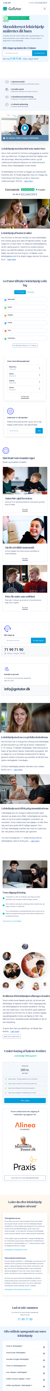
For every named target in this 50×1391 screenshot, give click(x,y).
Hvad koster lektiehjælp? (16, 1355)
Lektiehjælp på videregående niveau (17, 1252)
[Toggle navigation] (44, 9)
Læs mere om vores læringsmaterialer (25, 1180)
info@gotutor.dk (30, 691)
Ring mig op (40, 53)
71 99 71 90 (15, 58)
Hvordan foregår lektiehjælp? (18, 1362)
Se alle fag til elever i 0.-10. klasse (25, 346)
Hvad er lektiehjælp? (14, 1349)
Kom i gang (25, 1103)
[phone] (17, 53)
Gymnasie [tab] (30, 292)
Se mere (25, 512)
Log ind (7, 2)
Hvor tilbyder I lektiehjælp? (17, 1375)
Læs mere (28, 181)
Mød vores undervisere (11, 1039)
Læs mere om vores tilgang (12, 923)
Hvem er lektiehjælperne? (16, 1368)
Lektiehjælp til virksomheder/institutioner (19, 1292)
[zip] (21, 433)
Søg (39, 433)
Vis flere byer (25, 399)
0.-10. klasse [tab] (20, 292)
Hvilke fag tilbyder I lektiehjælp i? (19, 1388)
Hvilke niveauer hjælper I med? (19, 1382)
